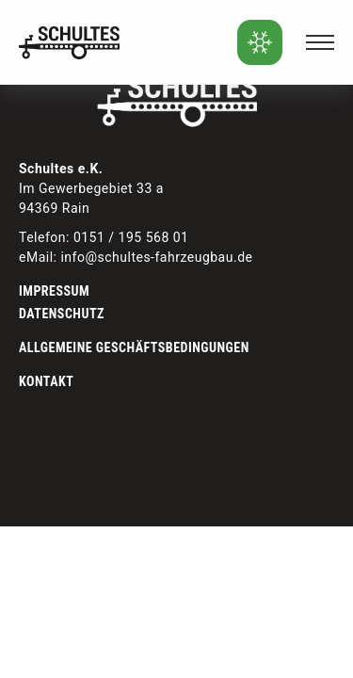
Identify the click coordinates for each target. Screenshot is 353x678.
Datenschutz (61, 313)
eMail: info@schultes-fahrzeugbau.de (135, 257)
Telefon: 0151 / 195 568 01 (103, 237)
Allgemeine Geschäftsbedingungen (134, 347)
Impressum (54, 291)
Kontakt (46, 381)
